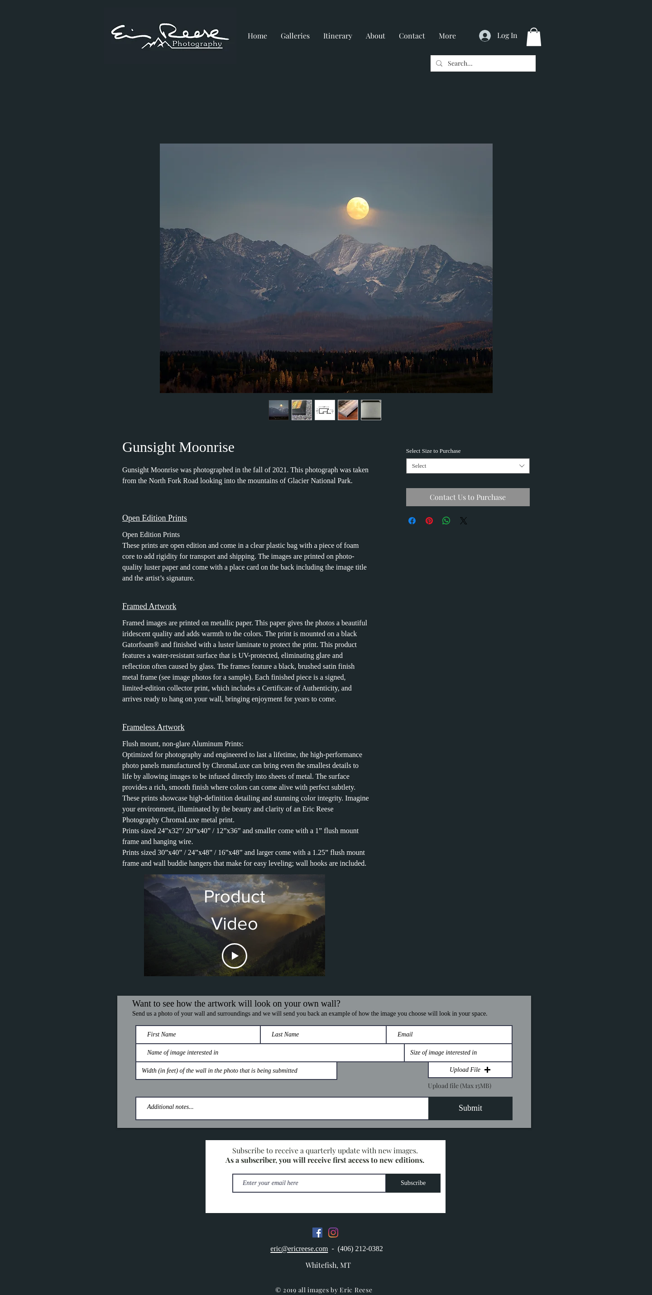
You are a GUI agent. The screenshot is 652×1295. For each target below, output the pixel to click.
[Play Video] (234, 956)
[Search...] (482, 63)
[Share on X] (463, 520)
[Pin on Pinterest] (429, 520)
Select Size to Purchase (433, 450)
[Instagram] (333, 1232)
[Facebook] (317, 1232)
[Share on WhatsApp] (446, 520)
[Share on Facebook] (412, 520)
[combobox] (468, 466)
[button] (534, 37)
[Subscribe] (413, 1183)
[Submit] (470, 1108)
